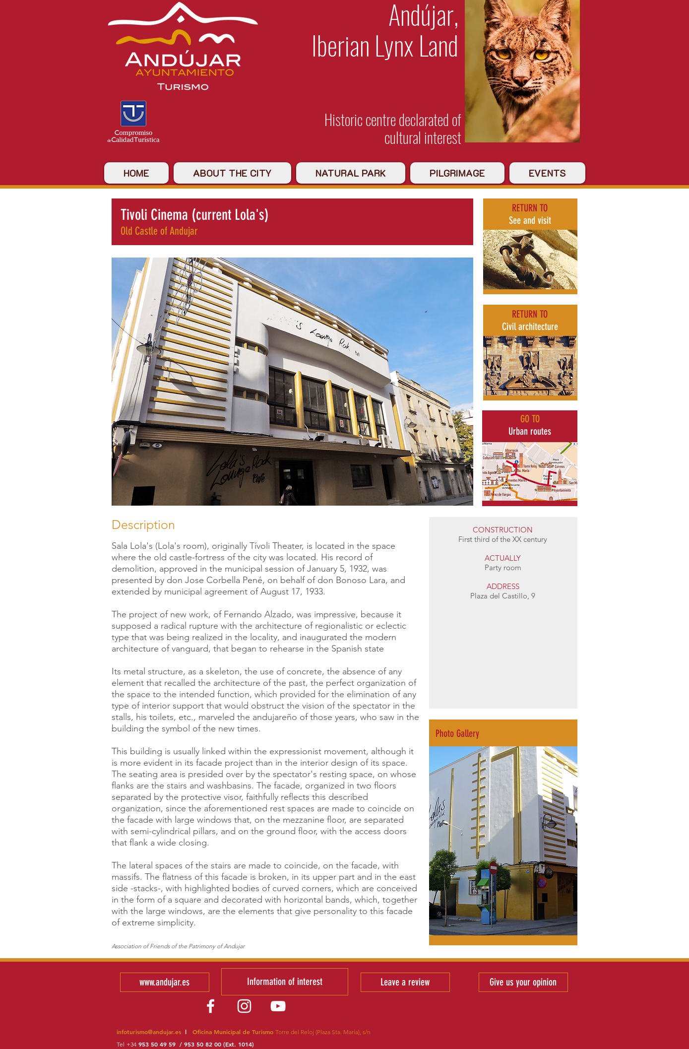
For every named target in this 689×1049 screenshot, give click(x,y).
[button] (503, 840)
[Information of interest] (284, 981)
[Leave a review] (405, 982)
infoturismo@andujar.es (149, 1032)
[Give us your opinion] (523, 982)
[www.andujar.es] (164, 982)
